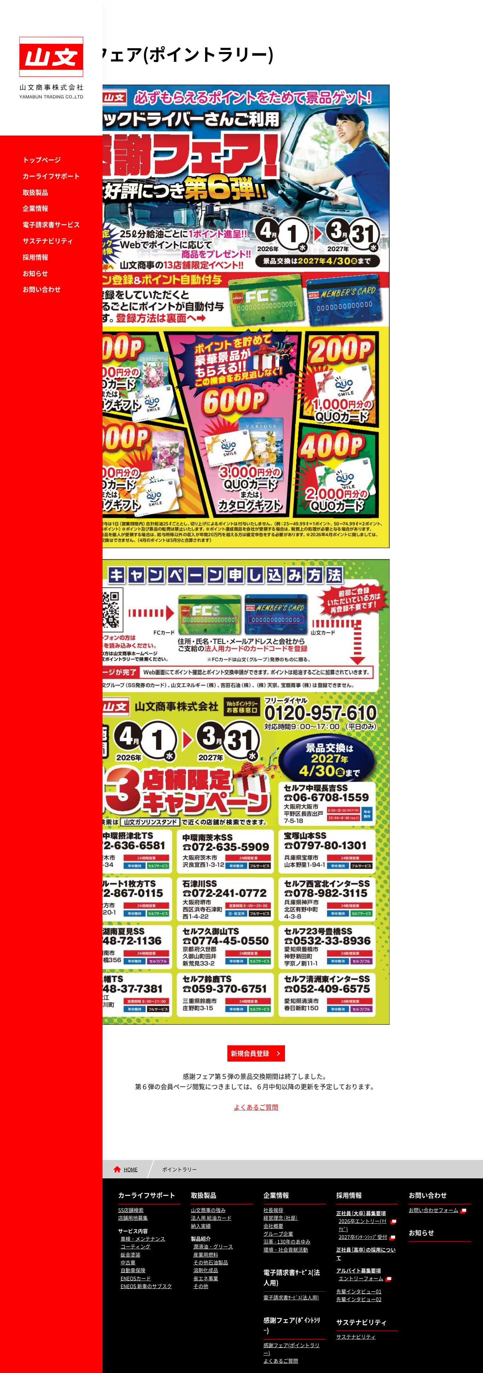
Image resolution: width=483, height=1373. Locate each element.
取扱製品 (35, 192)
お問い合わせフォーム (433, 1183)
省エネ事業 (205, 1252)
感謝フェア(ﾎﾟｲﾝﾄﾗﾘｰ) (291, 1299)
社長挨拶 (273, 1183)
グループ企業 (278, 1207)
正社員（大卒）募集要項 (361, 1186)
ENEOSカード (136, 1252)
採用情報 (35, 257)
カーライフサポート (51, 176)
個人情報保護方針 (135, 1360)
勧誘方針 (211, 1360)
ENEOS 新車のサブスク (146, 1260)
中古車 (128, 1236)
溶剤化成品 (205, 1244)
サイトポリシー (177, 1360)
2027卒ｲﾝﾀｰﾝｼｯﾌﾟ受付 (363, 1210)
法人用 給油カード (211, 1191)
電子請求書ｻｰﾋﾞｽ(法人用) (291, 1252)
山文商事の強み (208, 1183)
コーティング (135, 1220)
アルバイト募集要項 (358, 1244)
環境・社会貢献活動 (285, 1223)
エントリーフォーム (361, 1252)
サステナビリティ (48, 241)
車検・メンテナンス (143, 1212)
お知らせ (35, 273)
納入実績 (201, 1199)
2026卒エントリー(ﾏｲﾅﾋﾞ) (362, 1198)
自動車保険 (133, 1244)
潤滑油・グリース (213, 1220)
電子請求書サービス (51, 224)
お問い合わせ (42, 289)
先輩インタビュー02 (359, 1273)
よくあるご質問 (291, 1081)
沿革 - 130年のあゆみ (286, 1215)
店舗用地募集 (133, 1191)
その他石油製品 (210, 1236)
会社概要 (273, 1199)
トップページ (42, 160)
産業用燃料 (205, 1228)
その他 (200, 1260)
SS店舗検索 (131, 1183)
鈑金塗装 (130, 1228)
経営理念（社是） (280, 1191)
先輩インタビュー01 (359, 1265)
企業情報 (35, 208)
